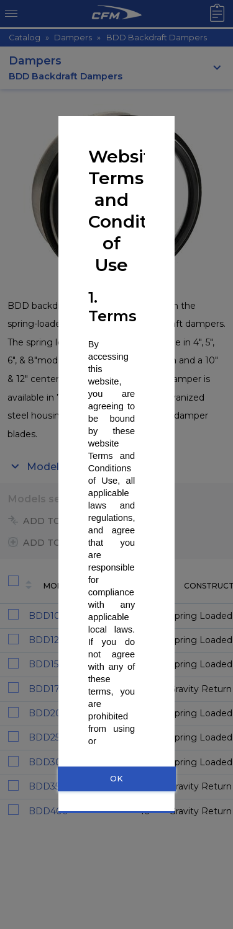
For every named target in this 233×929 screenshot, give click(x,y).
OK (116, 778)
